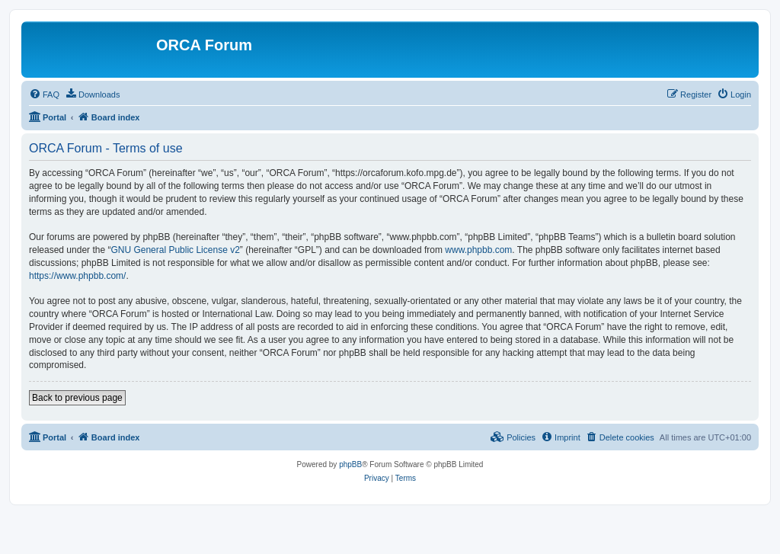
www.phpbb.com (478, 250)
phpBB (350, 464)
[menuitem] (44, 94)
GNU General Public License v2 (174, 250)
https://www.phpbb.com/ (77, 276)
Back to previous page (77, 397)
